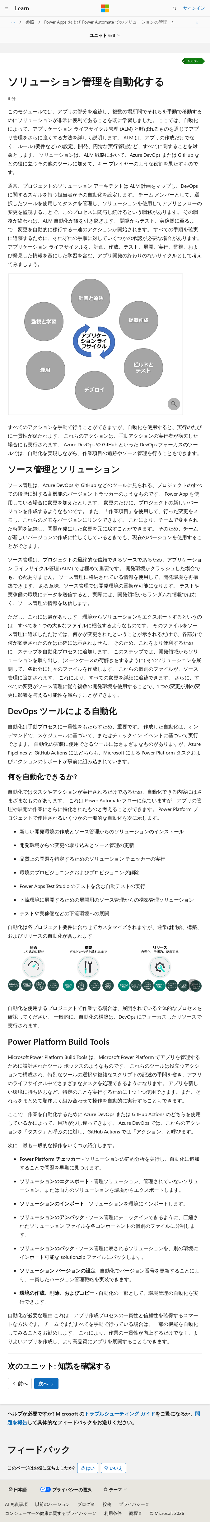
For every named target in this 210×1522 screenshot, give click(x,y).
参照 (30, 22)
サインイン (194, 8)
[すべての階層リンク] (12, 22)
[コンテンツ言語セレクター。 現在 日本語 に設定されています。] (17, 1490)
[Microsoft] (105, 8)
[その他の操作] (197, 22)
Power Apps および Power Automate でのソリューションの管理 (106, 22)
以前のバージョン (52, 1504)
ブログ (84, 1504)
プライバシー (132, 1504)
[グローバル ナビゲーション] (6, 8)
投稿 (107, 1504)
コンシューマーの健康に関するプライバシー (48, 1513)
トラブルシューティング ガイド (119, 1413)
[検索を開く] (174, 8)
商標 (133, 1513)
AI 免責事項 (16, 1504)
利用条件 (113, 1513)
